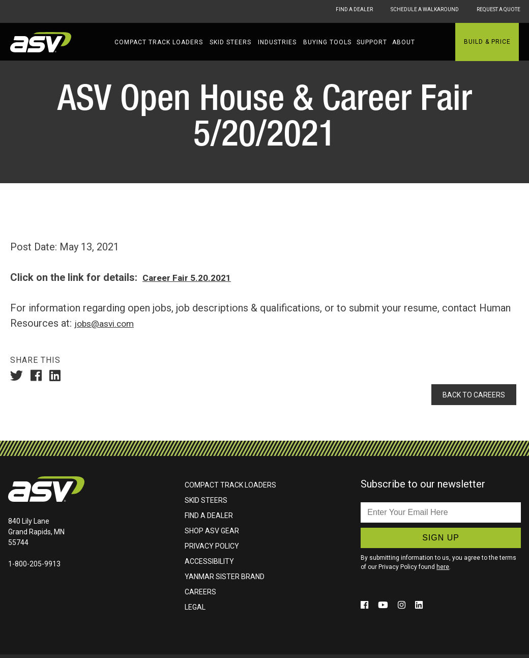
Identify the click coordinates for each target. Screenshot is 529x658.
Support (372, 42)
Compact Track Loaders (158, 42)
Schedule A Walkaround (402, 11)
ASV (40, 42)
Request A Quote (496, 11)
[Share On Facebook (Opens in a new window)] (39, 376)
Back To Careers (468, 396)
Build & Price (487, 41)
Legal (195, 611)
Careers (200, 595)
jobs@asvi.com (108, 323)
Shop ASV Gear (212, 534)
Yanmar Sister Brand (224, 580)
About (403, 42)
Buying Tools (327, 42)
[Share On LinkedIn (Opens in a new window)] (57, 376)
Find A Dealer (314, 11)
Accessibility (209, 565)
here (442, 570)
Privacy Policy (212, 550)
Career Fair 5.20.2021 (192, 277)
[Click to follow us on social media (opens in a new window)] (366, 608)
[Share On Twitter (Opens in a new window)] (19, 376)
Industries (277, 42)
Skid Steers (230, 42)
